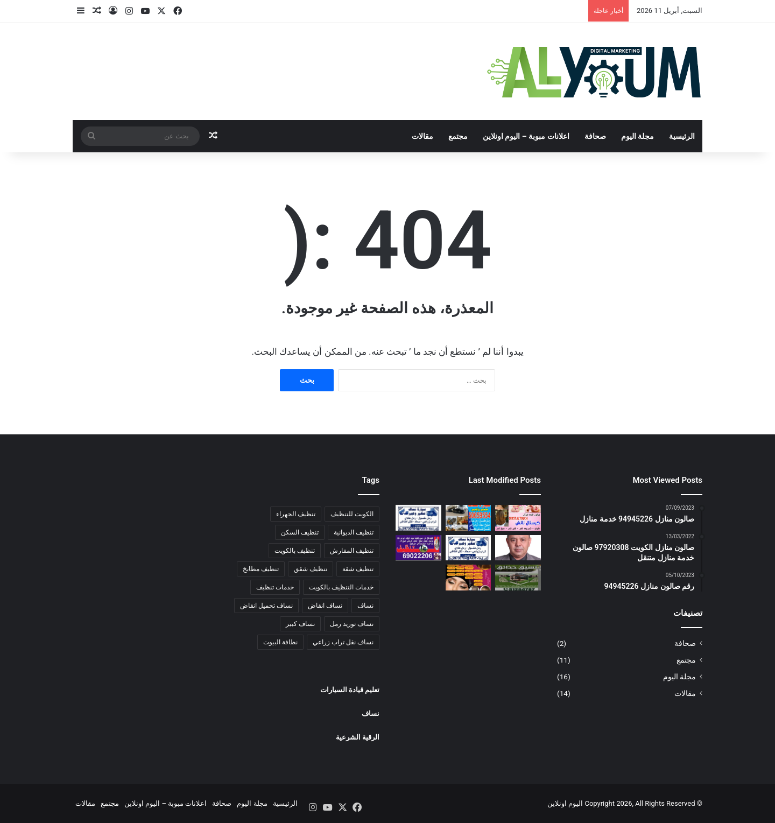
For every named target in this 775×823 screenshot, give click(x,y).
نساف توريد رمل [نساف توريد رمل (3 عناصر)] (352, 624)
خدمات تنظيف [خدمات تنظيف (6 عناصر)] (275, 587)
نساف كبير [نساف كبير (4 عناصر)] (300, 624)
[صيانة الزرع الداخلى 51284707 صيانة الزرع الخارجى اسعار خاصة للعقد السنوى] (518, 577)
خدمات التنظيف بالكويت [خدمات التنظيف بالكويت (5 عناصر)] (341, 587)
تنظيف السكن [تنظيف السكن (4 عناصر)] (300, 532)
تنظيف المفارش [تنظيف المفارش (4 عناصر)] (352, 550)
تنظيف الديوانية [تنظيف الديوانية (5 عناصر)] (354, 532)
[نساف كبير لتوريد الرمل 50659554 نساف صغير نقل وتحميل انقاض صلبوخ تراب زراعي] (468, 518)
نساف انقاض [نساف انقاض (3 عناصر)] (325, 605)
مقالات (422, 136)
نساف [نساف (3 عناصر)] (365, 605)
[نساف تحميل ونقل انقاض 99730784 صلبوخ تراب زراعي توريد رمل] (468, 548)
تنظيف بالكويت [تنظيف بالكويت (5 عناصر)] (294, 550)
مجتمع (458, 136)
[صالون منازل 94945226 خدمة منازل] (518, 518)
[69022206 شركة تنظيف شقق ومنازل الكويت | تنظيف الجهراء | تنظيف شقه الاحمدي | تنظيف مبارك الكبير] (418, 548)
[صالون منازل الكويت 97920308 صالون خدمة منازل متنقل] (468, 577)
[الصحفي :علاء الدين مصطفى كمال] (518, 548)
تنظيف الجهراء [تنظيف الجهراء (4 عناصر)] (295, 514)
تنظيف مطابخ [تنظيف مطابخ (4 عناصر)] (261, 569)
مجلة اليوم (637, 136)
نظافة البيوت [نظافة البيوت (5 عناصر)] (280, 642)
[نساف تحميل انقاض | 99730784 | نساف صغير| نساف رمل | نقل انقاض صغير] (418, 518)
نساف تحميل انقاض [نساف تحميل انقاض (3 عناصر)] (266, 605)
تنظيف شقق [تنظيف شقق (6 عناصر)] (310, 569)
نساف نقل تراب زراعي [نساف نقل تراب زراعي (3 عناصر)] (343, 642)
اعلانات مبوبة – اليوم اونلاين (526, 136)
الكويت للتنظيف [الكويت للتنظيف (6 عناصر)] (352, 514)
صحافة (595, 136)
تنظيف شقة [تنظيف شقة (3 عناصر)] (358, 569)
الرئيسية (682, 136)
